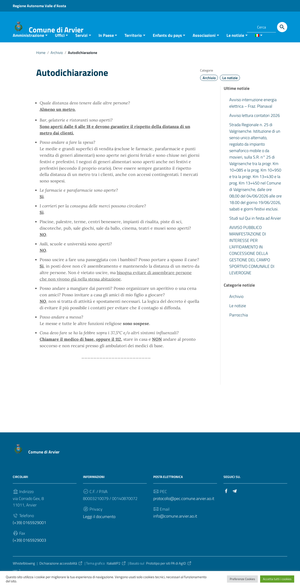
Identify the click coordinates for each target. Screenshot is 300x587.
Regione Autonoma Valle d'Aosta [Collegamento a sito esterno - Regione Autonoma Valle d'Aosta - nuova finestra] (39, 6)
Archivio (57, 62)
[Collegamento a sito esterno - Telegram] (237, 26)
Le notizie (235, 45)
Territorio (133, 45)
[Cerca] (282, 27)
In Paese (106, 45)
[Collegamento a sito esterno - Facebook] (229, 26)
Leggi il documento (99, 526)
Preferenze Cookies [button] (242, 579)
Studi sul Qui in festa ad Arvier (255, 228)
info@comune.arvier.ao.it (175, 525)
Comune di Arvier (56, 29)
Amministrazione (28, 45)
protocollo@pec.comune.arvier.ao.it (183, 508)
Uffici (60, 45)
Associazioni (204, 45)
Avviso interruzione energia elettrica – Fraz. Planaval (253, 112)
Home (40, 62)
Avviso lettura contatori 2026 (254, 125)
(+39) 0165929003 (29, 549)
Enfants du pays (167, 45)
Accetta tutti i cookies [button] (277, 579)
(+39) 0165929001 (29, 532)
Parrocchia (238, 324)
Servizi (81, 45)
